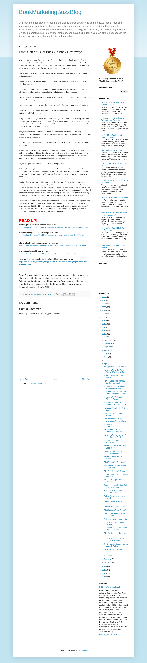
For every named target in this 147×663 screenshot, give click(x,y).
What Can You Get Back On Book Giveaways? (114, 452)
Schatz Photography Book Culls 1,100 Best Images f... (116, 486)
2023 (104, 307)
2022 (104, 310)
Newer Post (24, 379)
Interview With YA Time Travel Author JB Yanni (112, 104)
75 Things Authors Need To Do (115, 519)
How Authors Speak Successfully (111, 441)
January (107, 562)
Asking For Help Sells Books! (115, 367)
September (108, 347)
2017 (104, 327)
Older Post (86, 379)
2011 (104, 577)
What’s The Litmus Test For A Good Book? (115, 447)
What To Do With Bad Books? (115, 462)
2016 (104, 331)
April (106, 364)
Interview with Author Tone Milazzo (114, 198)
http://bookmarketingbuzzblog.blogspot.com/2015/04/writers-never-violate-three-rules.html (53, 227)
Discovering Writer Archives (111, 150)
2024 (104, 304)
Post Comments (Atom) (38, 383)
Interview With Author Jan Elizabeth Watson (113, 398)
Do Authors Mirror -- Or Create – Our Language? (115, 529)
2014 (104, 567)
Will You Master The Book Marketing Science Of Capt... (116, 431)
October (107, 344)
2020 (104, 317)
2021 (104, 314)
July (106, 354)
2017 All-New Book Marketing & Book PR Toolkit (113, 136)
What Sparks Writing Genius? (115, 510)
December (108, 337)
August (107, 350)
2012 (104, 573)
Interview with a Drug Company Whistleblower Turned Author (113, 119)
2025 (104, 300)
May (106, 360)
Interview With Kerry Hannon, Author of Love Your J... (115, 387)
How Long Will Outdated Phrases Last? (113, 492)
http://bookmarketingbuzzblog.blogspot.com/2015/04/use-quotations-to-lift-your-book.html (53, 254)
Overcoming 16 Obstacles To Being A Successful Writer (115, 393)
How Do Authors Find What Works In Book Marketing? (114, 214)
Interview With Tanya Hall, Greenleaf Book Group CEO (115, 404)
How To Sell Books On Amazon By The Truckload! (115, 382)
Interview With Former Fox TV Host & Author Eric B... (115, 436)
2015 (104, 334)
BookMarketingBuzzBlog (50, 12)
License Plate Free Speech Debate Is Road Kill (114, 540)
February (107, 559)
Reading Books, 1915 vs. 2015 (115, 507)
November (108, 340)
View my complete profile (108, 635)
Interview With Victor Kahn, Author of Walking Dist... (114, 371)
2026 (104, 297)
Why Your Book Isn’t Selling (114, 471)
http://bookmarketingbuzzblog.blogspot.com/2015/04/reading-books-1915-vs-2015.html (52, 246)
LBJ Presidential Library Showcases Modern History (115, 420)
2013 (104, 570)
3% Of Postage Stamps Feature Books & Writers (116, 545)
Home (55, 379)
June (106, 357)
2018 (104, 324)
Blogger (84, 650)
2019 (104, 321)
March (106, 556)
